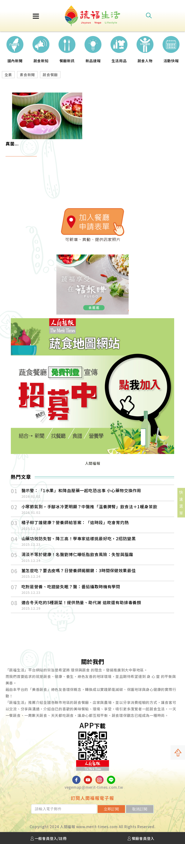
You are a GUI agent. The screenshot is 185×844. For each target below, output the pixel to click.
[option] (15, 47)
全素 (8, 74)
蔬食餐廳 (50, 74)
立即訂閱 (112, 809)
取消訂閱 (140, 809)
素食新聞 (27, 74)
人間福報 (92, 463)
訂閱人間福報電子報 (92, 798)
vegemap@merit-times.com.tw (94, 787)
